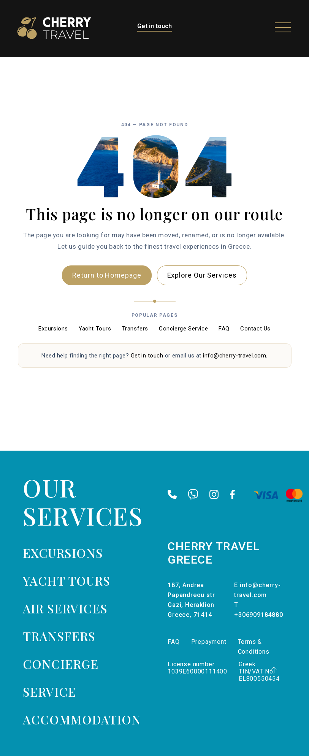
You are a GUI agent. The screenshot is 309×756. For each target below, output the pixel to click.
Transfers (135, 328)
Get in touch (154, 26)
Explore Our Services (202, 275)
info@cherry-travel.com (234, 355)
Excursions (53, 328)
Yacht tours (66, 580)
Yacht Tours (95, 328)
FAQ (224, 328)
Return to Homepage (106, 275)
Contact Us (255, 328)
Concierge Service (183, 328)
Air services (65, 608)
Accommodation (82, 719)
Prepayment (209, 641)
